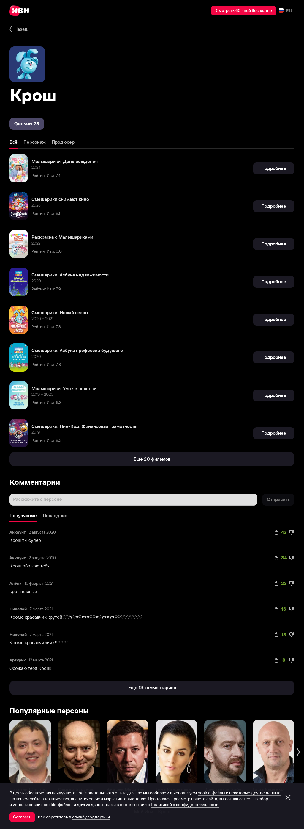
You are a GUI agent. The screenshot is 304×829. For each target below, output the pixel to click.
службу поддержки (91, 816)
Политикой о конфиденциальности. (185, 804)
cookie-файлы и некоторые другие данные (239, 792)
